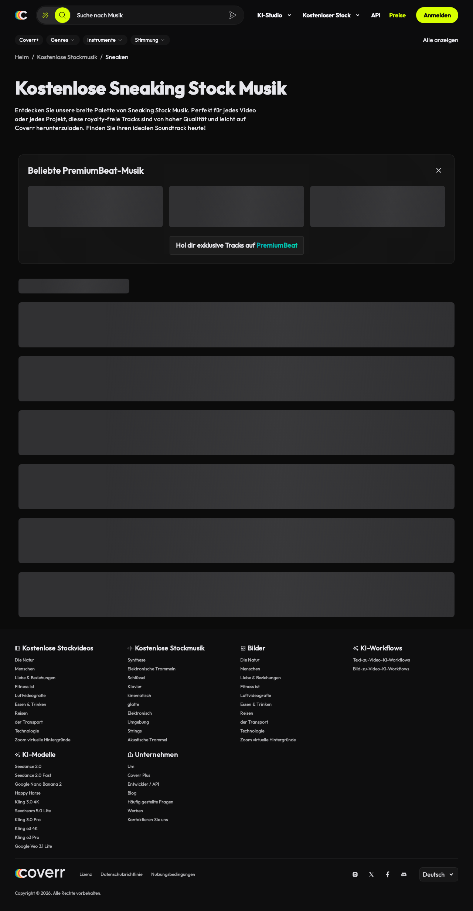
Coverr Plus (138, 775)
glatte (133, 704)
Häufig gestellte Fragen (150, 802)
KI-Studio (275, 15)
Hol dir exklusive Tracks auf (236, 245)
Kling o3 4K (26, 828)
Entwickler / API (143, 784)
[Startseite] (21, 15)
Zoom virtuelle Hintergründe (42, 739)
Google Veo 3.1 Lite (33, 846)
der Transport (28, 722)
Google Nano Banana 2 (38, 784)
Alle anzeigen (440, 40)
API (375, 15)
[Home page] (40, 874)
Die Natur (24, 660)
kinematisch (139, 695)
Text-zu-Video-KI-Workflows (381, 660)
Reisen (21, 713)
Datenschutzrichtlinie (121, 874)
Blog (131, 793)
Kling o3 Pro (27, 837)
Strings (134, 731)
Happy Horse (27, 793)
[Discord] (404, 874)
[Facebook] (387, 874)
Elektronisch (139, 713)
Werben (135, 810)
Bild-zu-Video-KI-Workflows (381, 669)
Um (130, 766)
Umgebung (138, 722)
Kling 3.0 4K (27, 802)
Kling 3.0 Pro (28, 819)
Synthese (136, 660)
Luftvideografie (30, 695)
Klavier (134, 686)
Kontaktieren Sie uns (147, 819)
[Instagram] (355, 874)
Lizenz (85, 874)
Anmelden (437, 15)
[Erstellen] (45, 15)
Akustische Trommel (147, 739)
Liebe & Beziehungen (35, 677)
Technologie (27, 731)
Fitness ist (24, 686)
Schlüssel (136, 677)
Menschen (25, 669)
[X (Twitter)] (371, 874)
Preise (397, 15)
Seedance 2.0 (28, 766)
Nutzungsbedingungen (173, 874)
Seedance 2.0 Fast (33, 775)
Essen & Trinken (30, 704)
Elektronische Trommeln (151, 669)
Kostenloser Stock (332, 15)
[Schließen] (438, 170)
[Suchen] (62, 15)
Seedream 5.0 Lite (33, 810)
